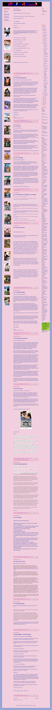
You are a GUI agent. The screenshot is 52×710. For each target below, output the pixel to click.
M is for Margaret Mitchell (45, 90)
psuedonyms (30, 121)
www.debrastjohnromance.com (18, 117)
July (44, 39)
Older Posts (36, 698)
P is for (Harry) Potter (19, 292)
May (44, 41)
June (44, 40)
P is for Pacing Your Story (20, 338)
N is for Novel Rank (45, 80)
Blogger (34, 705)
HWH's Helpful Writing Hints (45, 11)
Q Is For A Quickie (18, 157)
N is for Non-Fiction (45, 78)
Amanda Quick (18, 121)
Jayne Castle (27, 121)
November (45, 32)
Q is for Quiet (17, 126)
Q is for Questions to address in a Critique (24, 194)
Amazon (26, 428)
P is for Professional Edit (20, 464)
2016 (43, 29)
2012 (43, 100)
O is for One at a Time (19, 561)
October (45, 34)
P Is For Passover (18, 388)
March (45, 92)
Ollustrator (27, 705)
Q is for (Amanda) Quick (19, 77)
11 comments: (28, 73)
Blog (5, 17)
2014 (43, 98)
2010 (43, 103)
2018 (43, 26)
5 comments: (28, 287)
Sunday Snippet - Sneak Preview (22, 634)
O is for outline (17, 517)
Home (26, 698)
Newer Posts (15, 698)
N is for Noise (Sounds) (45, 84)
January (45, 95)
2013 (43, 99)
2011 (43, 102)
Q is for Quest (17, 10)
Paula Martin (6, 19)
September (45, 35)
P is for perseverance (19, 227)
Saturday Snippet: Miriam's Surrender (45, 87)
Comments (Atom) (20, 699)
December (45, 30)
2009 (43, 104)
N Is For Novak (45, 82)
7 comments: (25, 629)
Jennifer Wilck (18, 190)
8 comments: (26, 120)
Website (5, 12)
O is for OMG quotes (18, 603)
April (44, 43)
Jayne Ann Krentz (22, 121)
